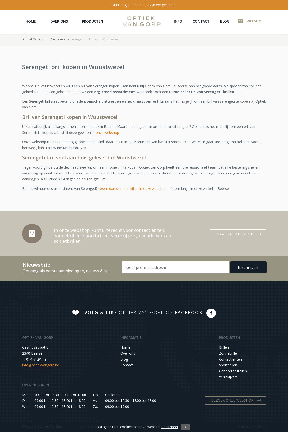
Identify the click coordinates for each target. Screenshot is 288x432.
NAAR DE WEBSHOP (235, 234)
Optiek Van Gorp (141, 21)
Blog (224, 21)
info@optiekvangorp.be (40, 365)
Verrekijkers (228, 377)
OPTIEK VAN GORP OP (144, 312)
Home (31, 21)
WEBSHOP (255, 21)
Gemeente (58, 39)
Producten (92, 21)
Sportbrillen (228, 365)
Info (178, 21)
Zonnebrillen (229, 353)
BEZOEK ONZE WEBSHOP (232, 400)
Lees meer (169, 426)
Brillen (224, 347)
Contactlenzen (230, 359)
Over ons (59, 21)
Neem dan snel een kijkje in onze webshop (132, 188)
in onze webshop (105, 132)
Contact (201, 21)
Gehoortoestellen (233, 371)
